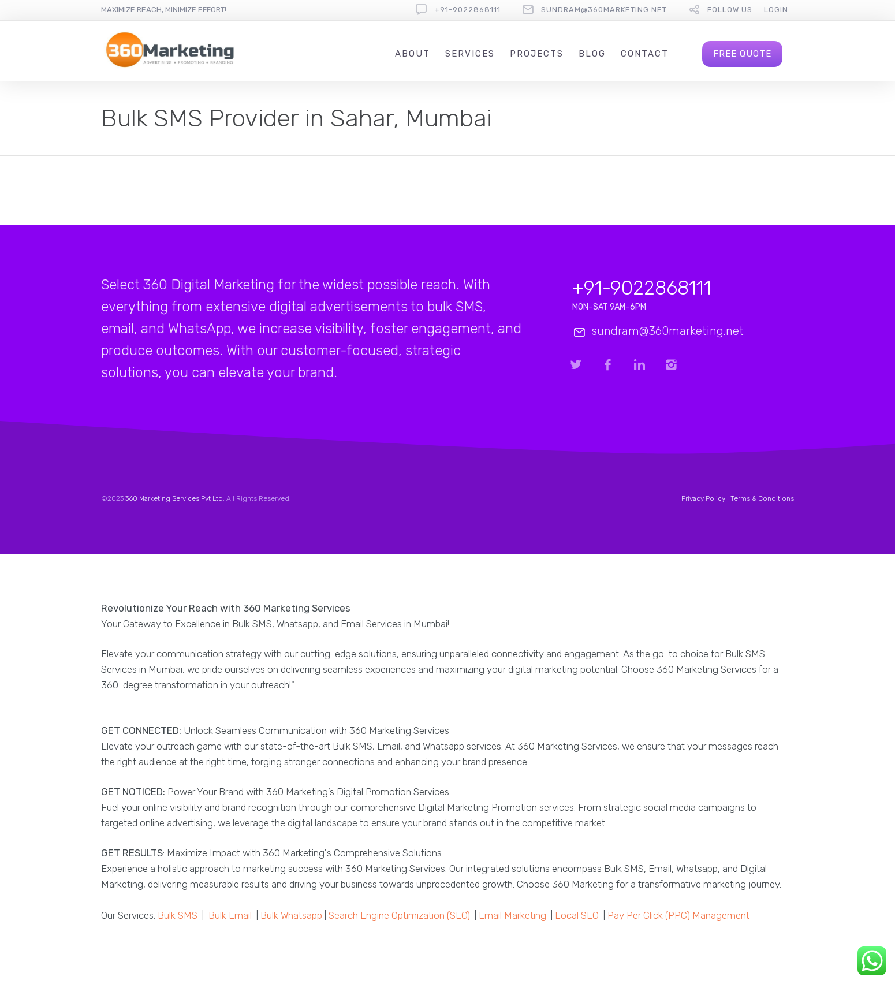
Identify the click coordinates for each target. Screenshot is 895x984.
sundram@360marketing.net (604, 9)
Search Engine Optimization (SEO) (399, 915)
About (412, 54)
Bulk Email (230, 915)
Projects (537, 54)
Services (470, 54)
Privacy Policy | (705, 498)
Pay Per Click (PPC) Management (678, 915)
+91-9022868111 (467, 9)
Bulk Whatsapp (291, 915)
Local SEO (577, 915)
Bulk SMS (177, 915)
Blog (592, 54)
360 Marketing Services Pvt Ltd (174, 498)
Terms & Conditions (762, 498)
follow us (729, 9)
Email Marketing (512, 915)
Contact (645, 54)
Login (776, 9)
